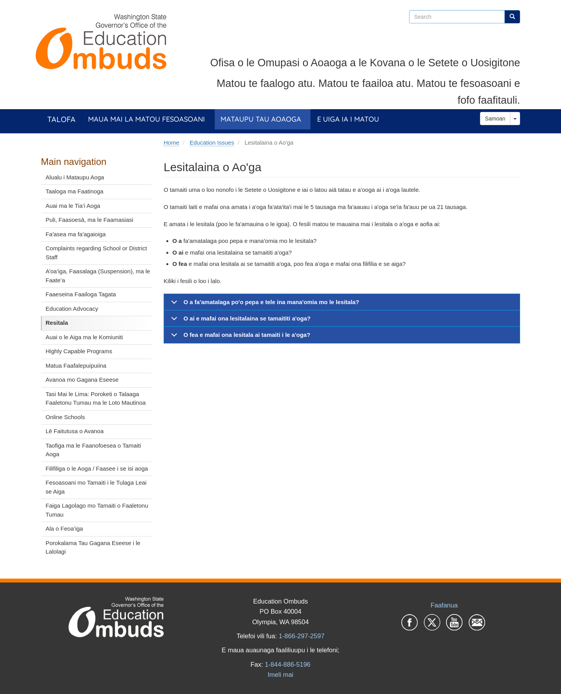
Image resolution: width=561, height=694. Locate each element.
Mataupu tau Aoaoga (261, 119)
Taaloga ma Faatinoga (74, 191)
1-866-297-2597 (301, 635)
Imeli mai (280, 674)
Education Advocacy (72, 308)
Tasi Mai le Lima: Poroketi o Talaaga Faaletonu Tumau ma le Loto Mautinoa (96, 398)
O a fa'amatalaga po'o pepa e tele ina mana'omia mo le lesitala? (263, 304)
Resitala (57, 322)
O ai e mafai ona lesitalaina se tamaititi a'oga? (239, 321)
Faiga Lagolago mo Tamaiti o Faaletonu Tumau (97, 510)
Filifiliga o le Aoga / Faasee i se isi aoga (97, 468)
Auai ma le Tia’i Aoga (73, 205)
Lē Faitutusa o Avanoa (75, 431)
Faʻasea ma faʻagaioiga (76, 234)
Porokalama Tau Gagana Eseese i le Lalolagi (93, 547)
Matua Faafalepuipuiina (76, 365)
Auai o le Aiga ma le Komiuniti (84, 337)
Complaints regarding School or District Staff (96, 252)
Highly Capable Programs (79, 351)
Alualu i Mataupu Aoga (75, 177)
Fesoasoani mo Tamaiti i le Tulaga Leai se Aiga (96, 487)
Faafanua (444, 605)
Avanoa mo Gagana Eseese (82, 379)
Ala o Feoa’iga (64, 528)
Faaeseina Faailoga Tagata (81, 294)
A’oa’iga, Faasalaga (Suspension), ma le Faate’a (98, 275)
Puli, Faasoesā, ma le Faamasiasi (89, 219)
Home (171, 142)
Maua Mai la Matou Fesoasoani (146, 119)
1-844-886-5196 (287, 664)
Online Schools (65, 417)
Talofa (61, 119)
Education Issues (212, 142)
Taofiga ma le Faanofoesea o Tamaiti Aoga (93, 450)
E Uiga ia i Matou (348, 119)
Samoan (495, 118)
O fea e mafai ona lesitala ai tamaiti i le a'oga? (239, 337)
